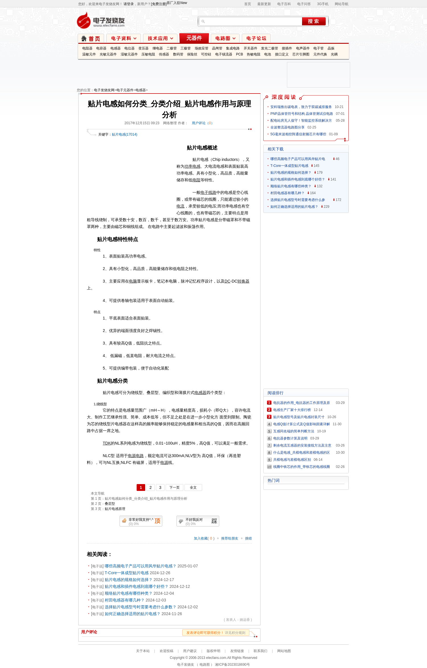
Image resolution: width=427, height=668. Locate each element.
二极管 (172, 48)
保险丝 (192, 54)
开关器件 (250, 48)
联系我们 (260, 651)
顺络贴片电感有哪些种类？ (129, 593)
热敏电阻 (253, 54)
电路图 (225, 38)
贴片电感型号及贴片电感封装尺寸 (299, 417)
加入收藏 (201, 538)
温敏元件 (89, 54)
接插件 (287, 48)
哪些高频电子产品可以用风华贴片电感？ (140, 566)
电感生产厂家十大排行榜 (292, 410)
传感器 (164, 54)
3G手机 (323, 4)
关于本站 (143, 651)
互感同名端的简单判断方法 (293, 431)
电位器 (129, 48)
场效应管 (201, 48)
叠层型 (110, 504)
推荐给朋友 (229, 538)
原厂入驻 (177, 3)
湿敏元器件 (129, 54)
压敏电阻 (148, 54)
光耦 (334, 54)
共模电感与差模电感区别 (292, 460)
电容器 (101, 48)
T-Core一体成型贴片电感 (127, 573)
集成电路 (233, 48)
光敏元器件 (108, 54)
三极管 (185, 48)
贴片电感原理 (115, 509)
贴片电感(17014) (124, 134)
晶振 (331, 48)
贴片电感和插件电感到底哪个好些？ (137, 586)
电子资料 (123, 38)
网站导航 (341, 4)
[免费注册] (159, 4)
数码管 (178, 54)
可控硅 (206, 54)
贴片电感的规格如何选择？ (129, 579)
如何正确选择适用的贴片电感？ (133, 613)
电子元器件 (125, 90)
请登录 (129, 4)
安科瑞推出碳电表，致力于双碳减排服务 (301, 107)
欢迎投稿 (166, 651)
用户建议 (190, 651)
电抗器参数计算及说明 (290, 438)
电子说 (97, 566)
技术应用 (160, 38)
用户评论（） (203, 123)
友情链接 (237, 651)
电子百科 (284, 4)
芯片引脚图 (300, 54)
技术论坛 (256, 38)
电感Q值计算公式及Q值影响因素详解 (301, 424)
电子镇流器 (223, 54)
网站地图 (284, 651)
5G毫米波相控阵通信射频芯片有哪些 (298, 134)
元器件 (194, 38)
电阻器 (87, 48)
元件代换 (320, 54)
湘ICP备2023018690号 (232, 665)
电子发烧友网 (104, 90)
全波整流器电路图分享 (287, 127)
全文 (193, 487)
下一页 (174, 487)
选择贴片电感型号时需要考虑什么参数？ (140, 607)
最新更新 (264, 4)
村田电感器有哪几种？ (125, 600)
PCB (239, 54)
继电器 (158, 48)
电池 (267, 54)
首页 (247, 4)
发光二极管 (269, 48)
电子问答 (304, 4)
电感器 (115, 48)
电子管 (318, 48)
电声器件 (303, 48)
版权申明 (213, 651)
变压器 (143, 48)
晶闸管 (217, 48)
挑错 (248, 538)
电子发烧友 (185, 665)
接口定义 (282, 54)
